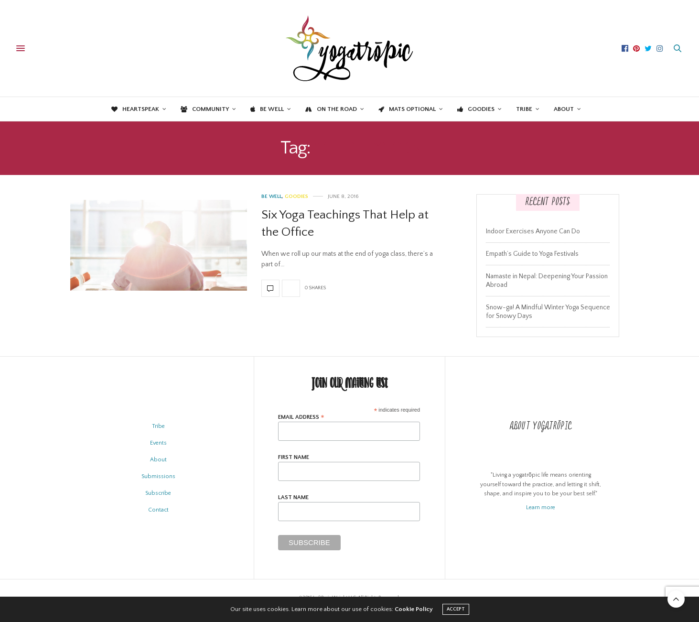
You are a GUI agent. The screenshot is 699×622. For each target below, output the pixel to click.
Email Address (301, 417)
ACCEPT (456, 609)
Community (205, 109)
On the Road (331, 109)
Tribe (524, 109)
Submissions (158, 476)
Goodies (476, 109)
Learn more (540, 507)
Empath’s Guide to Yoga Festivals (532, 254)
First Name (293, 457)
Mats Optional (407, 109)
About (564, 109)
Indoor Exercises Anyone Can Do (533, 231)
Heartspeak (135, 109)
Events (158, 443)
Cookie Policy (414, 609)
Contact (158, 510)
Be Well (267, 109)
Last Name (293, 498)
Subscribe (158, 493)
